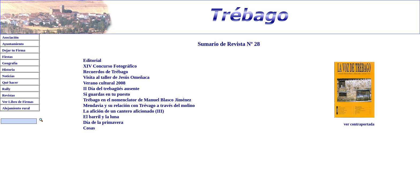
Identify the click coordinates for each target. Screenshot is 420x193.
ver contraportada (359, 124)
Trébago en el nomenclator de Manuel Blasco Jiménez (137, 99)
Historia (8, 70)
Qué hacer (10, 82)
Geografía (9, 63)
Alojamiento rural (16, 108)
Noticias (8, 76)
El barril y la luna (101, 116)
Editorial (92, 60)
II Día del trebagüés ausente (111, 88)
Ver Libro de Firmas (17, 102)
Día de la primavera (103, 122)
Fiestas (7, 57)
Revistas (8, 95)
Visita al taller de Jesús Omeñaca (116, 77)
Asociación (10, 37)
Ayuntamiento (13, 44)
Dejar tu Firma (13, 50)
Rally (6, 89)
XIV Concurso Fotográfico (110, 66)
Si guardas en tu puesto (106, 94)
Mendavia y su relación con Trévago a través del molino (139, 105)
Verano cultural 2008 (104, 83)
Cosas (89, 128)
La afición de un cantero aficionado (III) (123, 111)
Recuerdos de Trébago (105, 71)
